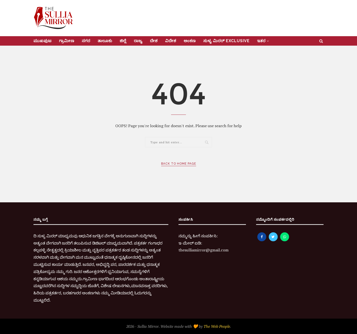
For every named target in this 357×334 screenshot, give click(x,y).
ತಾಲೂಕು (105, 40)
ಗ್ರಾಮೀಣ (66, 40)
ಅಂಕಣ (190, 40)
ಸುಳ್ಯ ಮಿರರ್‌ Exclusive (226, 40)
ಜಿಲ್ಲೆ (123, 40)
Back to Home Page (178, 163)
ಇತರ (261, 40)
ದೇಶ (154, 40)
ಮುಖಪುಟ (42, 40)
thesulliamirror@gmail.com (203, 250)
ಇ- (180, 243)
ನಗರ (86, 40)
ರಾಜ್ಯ (138, 40)
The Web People (217, 326)
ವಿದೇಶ (170, 40)
